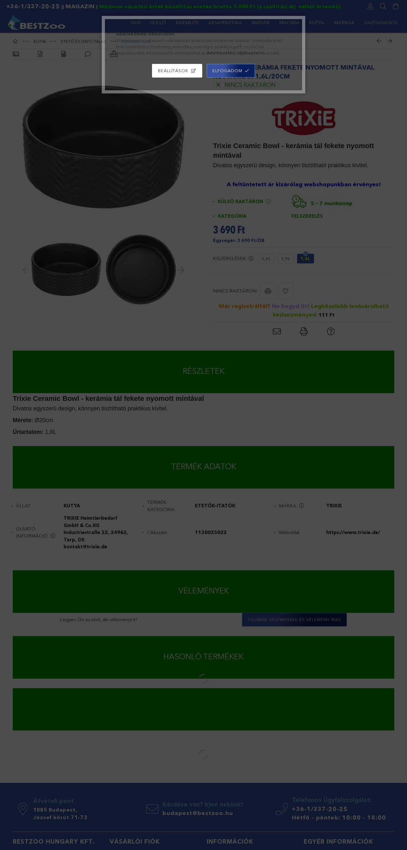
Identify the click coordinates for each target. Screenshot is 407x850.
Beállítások (173, 70)
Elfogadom (227, 70)
